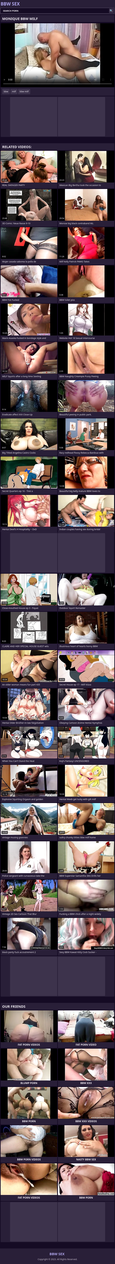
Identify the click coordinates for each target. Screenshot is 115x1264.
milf (14, 91)
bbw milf (24, 91)
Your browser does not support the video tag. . (57, 55)
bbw (6, 91)
